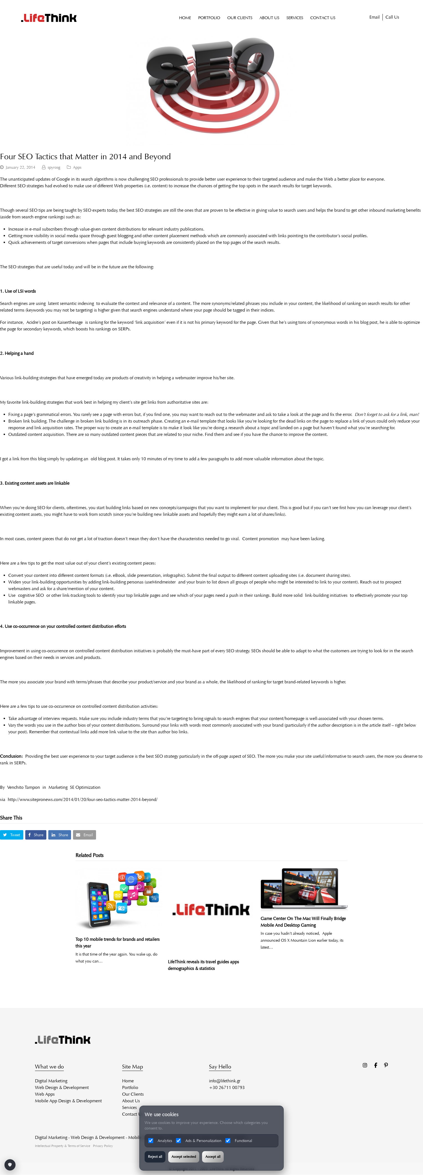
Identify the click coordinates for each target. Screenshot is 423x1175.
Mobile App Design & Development (68, 1100)
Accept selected (184, 1156)
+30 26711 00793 (227, 1087)
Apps (77, 167)
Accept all (212, 1156)
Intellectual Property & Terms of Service (62, 1146)
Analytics (160, 1140)
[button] (11, 835)
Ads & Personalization (198, 1140)
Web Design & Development (62, 1087)
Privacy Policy (103, 1146)
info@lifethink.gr (224, 1080)
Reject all (155, 1156)
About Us (131, 1100)
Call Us (392, 17)
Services (129, 1107)
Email (374, 17)
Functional (238, 1140)
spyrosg (54, 167)
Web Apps (45, 1094)
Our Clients (133, 1094)
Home (128, 1080)
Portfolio (130, 1087)
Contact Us (132, 1114)
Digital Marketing (51, 1080)
